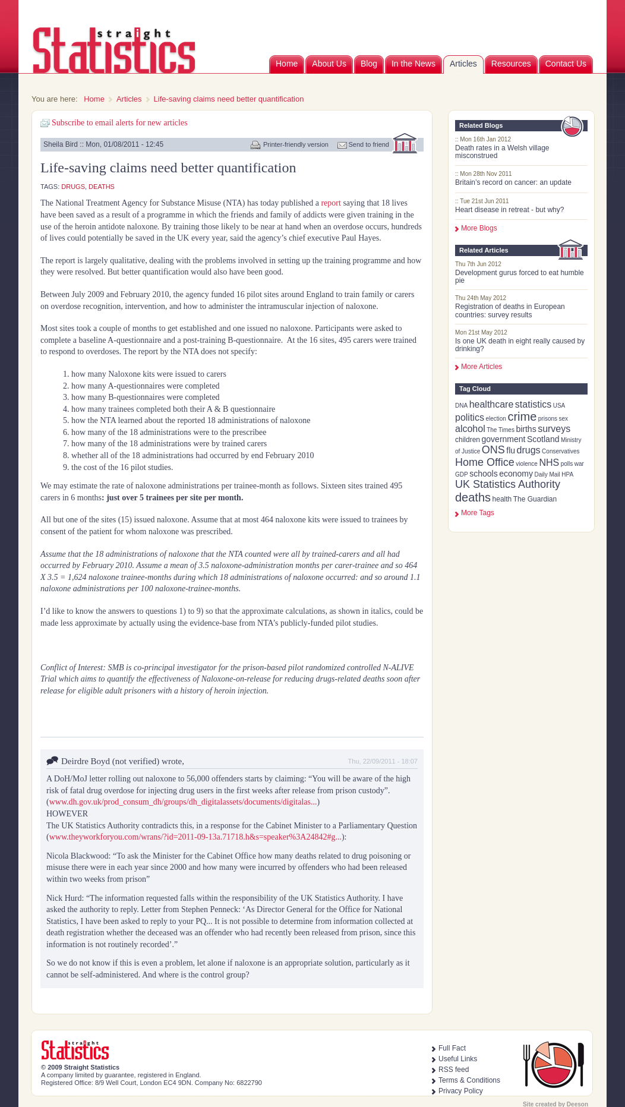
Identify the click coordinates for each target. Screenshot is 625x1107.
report (332, 202)
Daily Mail (547, 474)
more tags (477, 513)
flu (510, 450)
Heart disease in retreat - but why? (509, 210)
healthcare (491, 404)
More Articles (481, 366)
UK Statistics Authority (507, 484)
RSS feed (453, 1069)
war (579, 464)
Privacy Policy (460, 1091)
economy (516, 473)
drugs (529, 450)
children (467, 440)
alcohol (470, 429)
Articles (463, 63)
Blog (369, 63)
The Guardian (535, 499)
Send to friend (369, 144)
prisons (547, 418)
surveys (554, 429)
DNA (461, 405)
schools (483, 473)
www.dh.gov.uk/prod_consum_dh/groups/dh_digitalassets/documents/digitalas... (183, 801)
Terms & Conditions (469, 1080)
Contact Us (565, 63)
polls (567, 464)
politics (469, 417)
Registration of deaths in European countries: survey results (510, 310)
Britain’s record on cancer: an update (513, 182)
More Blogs (479, 228)
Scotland (543, 439)
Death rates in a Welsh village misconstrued (502, 152)
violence (527, 464)
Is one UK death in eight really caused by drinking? (520, 345)
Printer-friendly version (296, 144)
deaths (473, 497)
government (504, 439)
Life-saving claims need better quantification (229, 98)
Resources (511, 63)
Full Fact (452, 1048)
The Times (500, 430)
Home (287, 63)
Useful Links (457, 1059)
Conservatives (560, 451)
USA (559, 405)
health (502, 499)
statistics (533, 404)
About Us (329, 63)
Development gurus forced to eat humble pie (519, 277)
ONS (493, 450)
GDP (461, 474)
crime (521, 416)
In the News (413, 63)
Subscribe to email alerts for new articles (120, 122)
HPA (567, 474)
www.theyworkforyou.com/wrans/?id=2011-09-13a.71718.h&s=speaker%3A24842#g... (195, 836)
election (495, 418)
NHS (549, 463)
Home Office (484, 462)
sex (564, 418)
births (526, 429)
